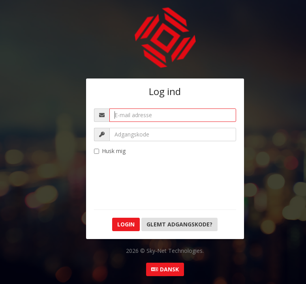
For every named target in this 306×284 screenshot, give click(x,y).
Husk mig (110, 151)
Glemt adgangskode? (179, 224)
